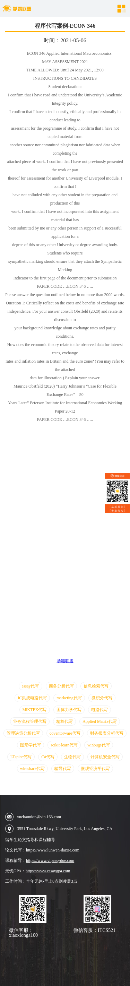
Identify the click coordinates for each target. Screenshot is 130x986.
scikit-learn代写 (64, 745)
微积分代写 (102, 698)
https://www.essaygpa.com (48, 870)
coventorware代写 (65, 733)
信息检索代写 (96, 686)
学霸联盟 (65, 660)
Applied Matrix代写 (99, 721)
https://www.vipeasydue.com (50, 860)
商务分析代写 (61, 686)
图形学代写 (30, 745)
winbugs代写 (98, 745)
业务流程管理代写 (29, 721)
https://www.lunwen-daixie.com (52, 850)
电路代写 (99, 710)
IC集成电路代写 (32, 698)
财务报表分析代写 (106, 733)
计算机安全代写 (105, 757)
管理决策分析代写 (23, 733)
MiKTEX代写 (35, 710)
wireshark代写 (32, 769)
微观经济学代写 (95, 769)
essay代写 (30, 686)
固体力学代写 (69, 710)
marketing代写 (69, 698)
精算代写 (64, 721)
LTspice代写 (21, 757)
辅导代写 (62, 769)
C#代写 (47, 757)
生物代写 (72, 757)
